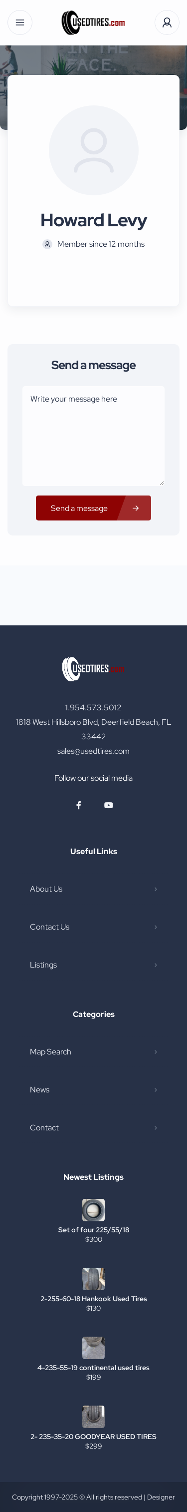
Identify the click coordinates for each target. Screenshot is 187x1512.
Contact (44, 1127)
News (39, 1089)
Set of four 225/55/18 (93, 1229)
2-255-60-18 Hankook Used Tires (93, 1298)
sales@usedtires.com (93, 751)
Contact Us (49, 927)
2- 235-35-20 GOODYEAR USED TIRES (93, 1436)
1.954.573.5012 (93, 707)
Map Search (50, 1051)
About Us (46, 889)
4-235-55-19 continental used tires (93, 1367)
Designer (161, 1497)
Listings (43, 965)
